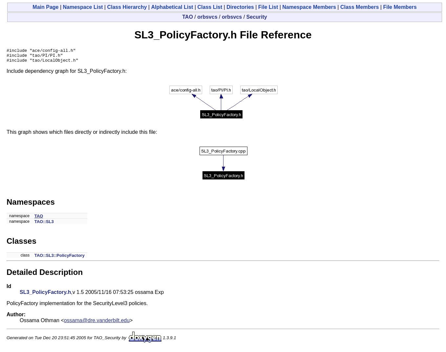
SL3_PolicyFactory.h (45, 295)
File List (268, 7)
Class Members (359, 7)
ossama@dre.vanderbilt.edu (97, 323)
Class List (210, 7)
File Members (399, 7)
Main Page (45, 7)
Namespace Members (309, 7)
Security (256, 17)
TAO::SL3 (44, 224)
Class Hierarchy (127, 7)
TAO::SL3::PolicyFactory (59, 258)
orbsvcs (207, 17)
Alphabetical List (172, 7)
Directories (240, 7)
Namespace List (83, 7)
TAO (187, 17)
